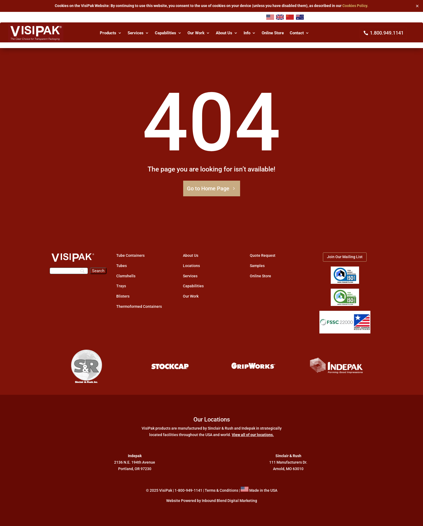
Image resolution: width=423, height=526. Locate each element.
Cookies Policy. (355, 6)
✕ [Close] (417, 5)
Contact (297, 33)
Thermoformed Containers (139, 306)
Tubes (121, 266)
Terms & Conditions (221, 490)
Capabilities (165, 33)
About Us (224, 33)
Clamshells (125, 276)
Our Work (195, 33)
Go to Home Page (208, 188)
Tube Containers (130, 255)
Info (247, 33)
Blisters (122, 296)
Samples (257, 266)
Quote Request (262, 255)
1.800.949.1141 (387, 33)
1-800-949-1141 (188, 490)
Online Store (273, 33)
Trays (121, 286)
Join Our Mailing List (345, 257)
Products (108, 33)
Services (136, 33)
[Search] (69, 271)
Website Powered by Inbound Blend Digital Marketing (211, 500)
